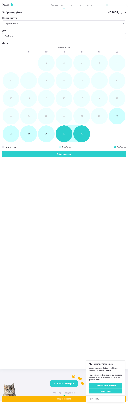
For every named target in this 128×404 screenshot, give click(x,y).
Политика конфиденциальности (49, 335)
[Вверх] (64, 340)
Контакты (103, 335)
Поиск (56, 6)
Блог (76, 6)
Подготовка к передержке (14, 335)
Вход (104, 6)
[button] (80, 128)
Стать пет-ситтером (64, 387)
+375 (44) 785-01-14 (47, 352)
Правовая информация (82, 335)
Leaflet (110, 145)
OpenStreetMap (121, 145)
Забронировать (64, 399)
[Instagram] (109, 328)
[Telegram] (123, 328)
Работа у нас (89, 6)
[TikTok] (116, 328)
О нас (67, 6)
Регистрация (120, 6)
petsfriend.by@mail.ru (15, 352)
